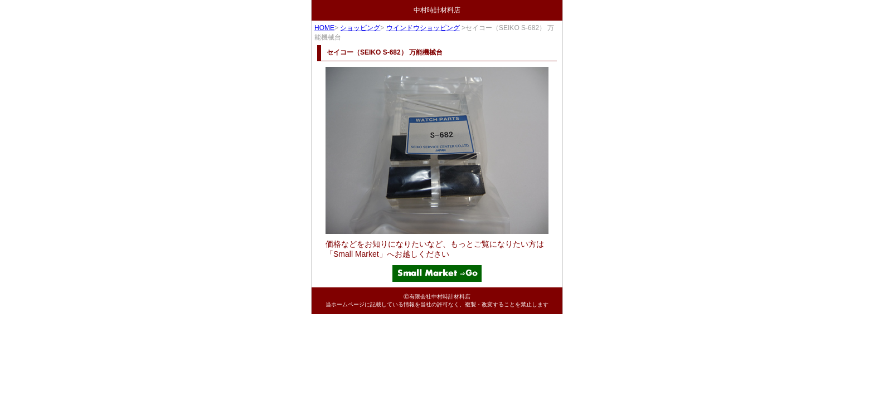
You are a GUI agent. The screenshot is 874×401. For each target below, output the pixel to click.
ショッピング (360, 28)
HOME (324, 28)
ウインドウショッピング (423, 28)
